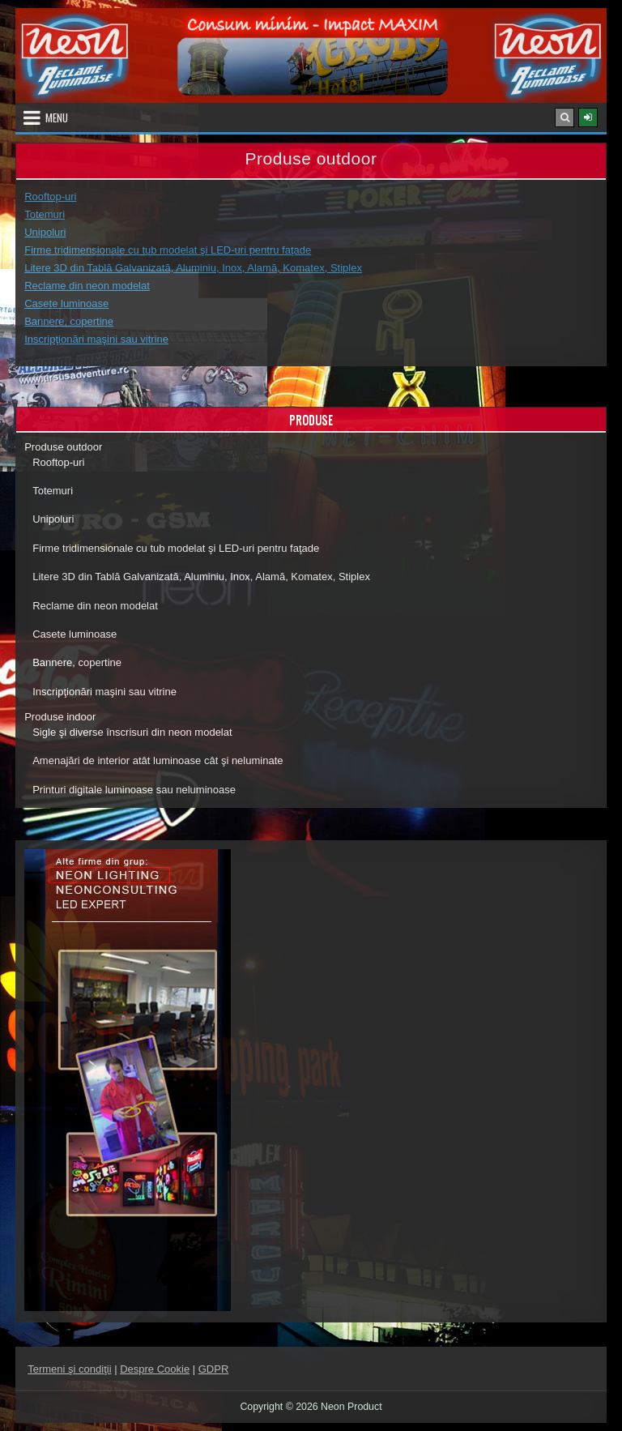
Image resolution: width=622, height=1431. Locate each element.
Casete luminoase (66, 303)
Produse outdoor (63, 447)
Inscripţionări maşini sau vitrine (96, 339)
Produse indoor (60, 717)
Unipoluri (45, 232)
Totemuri (44, 214)
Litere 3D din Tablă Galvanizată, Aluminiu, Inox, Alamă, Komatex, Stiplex (193, 268)
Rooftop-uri (50, 196)
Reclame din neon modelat (87, 286)
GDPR (213, 1369)
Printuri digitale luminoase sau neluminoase (134, 790)
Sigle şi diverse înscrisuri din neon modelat (132, 732)
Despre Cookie (155, 1369)
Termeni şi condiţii (69, 1369)
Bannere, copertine (68, 321)
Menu (56, 117)
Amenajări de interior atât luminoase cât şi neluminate (157, 760)
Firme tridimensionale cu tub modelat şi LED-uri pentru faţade (167, 250)
